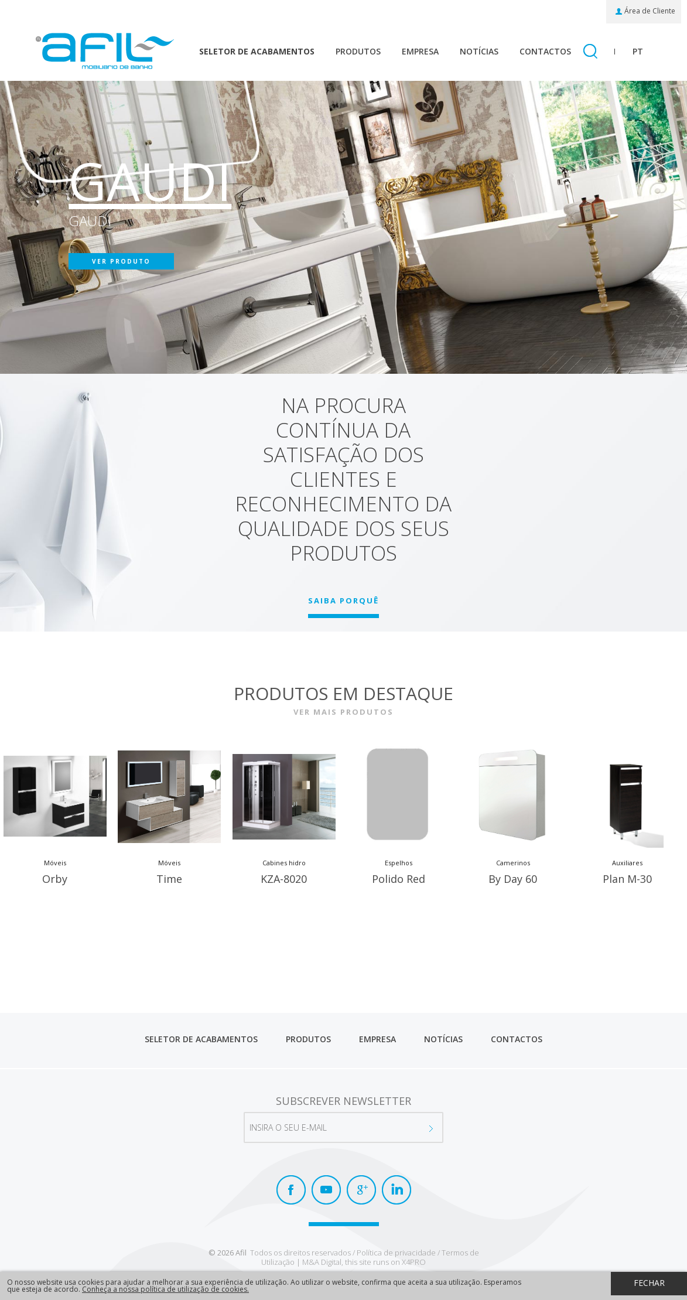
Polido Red (398, 880)
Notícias (479, 51)
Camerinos (513, 863)
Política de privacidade (396, 1252)
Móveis (55, 863)
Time (169, 880)
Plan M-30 (627, 880)
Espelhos (398, 863)
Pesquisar (590, 52)
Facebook (291, 1190)
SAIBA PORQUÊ (343, 600)
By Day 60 (512, 880)
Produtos (358, 51)
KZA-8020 (284, 880)
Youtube (326, 1190)
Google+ (361, 1190)
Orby (54, 880)
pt (638, 51)
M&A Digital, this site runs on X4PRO (364, 1262)
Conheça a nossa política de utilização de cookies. (165, 1289)
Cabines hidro (284, 863)
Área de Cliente (649, 11)
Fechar (649, 1282)
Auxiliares (627, 863)
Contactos (545, 51)
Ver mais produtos (343, 712)
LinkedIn (396, 1190)
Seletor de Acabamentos (257, 51)
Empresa (420, 51)
